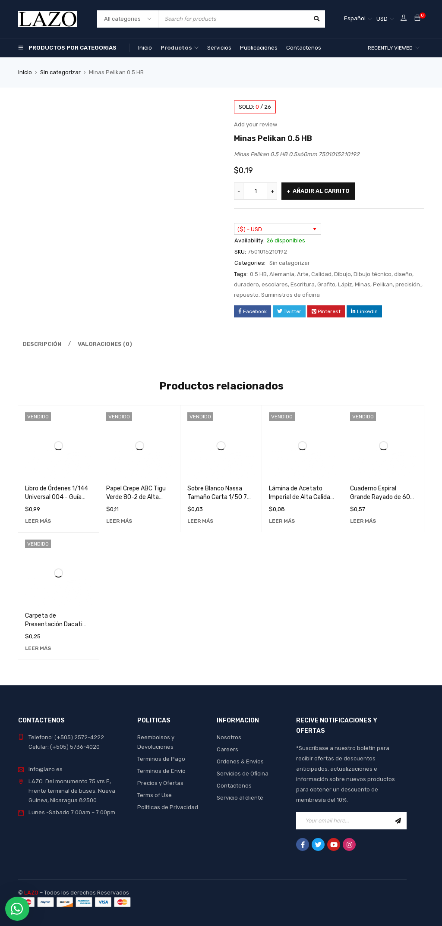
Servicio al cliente (240, 797)
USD (382, 19)
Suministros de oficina (290, 295)
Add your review (255, 124)
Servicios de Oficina (242, 773)
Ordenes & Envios (240, 761)
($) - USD (249, 229)
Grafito (326, 284)
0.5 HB (258, 274)
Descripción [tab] (41, 344)
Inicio (25, 72)
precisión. (408, 284)
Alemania (281, 274)
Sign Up (398, 820)
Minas (362, 284)
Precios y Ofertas (160, 783)
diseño (403, 274)
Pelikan (383, 284)
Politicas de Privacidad (167, 807)
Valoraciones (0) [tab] (105, 344)
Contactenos (234, 785)
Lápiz (345, 284)
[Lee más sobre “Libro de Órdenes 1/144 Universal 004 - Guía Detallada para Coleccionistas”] (38, 521)
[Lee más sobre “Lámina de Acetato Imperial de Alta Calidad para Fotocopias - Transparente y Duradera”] (282, 521)
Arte (303, 274)
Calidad (321, 274)
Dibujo (342, 274)
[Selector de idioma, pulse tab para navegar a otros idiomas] (358, 19)
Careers (227, 749)
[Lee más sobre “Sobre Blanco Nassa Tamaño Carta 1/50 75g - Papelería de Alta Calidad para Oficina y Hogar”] (200, 521)
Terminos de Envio (161, 771)
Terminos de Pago (161, 759)
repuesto (246, 295)
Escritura (302, 284)
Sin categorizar (60, 72)
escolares (275, 284)
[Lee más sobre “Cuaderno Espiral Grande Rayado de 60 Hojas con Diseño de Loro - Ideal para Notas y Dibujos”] (363, 521)
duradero (246, 284)
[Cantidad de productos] (255, 191)
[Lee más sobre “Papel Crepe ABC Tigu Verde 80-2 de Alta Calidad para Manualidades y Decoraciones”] (119, 521)
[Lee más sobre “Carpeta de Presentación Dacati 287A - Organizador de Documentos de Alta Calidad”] (38, 648)
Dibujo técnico (372, 274)
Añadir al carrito (321, 191)
